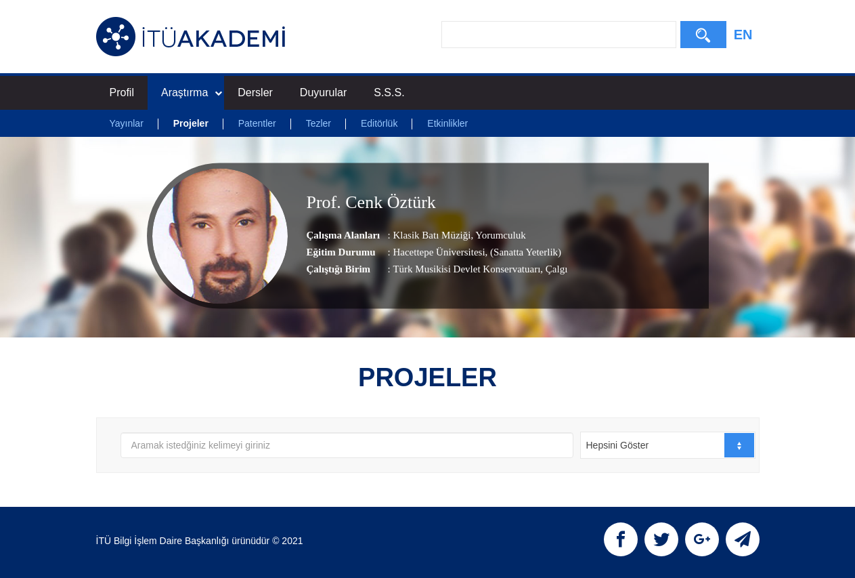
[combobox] (667, 445)
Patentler (257, 123)
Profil (122, 92)
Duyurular (323, 92)
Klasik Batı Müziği (431, 235)
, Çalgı (553, 269)
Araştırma (191, 92)
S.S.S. (389, 92)
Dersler (255, 92)
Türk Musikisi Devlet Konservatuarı (466, 269)
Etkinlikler (447, 123)
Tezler (318, 123)
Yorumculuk (499, 235)
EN (743, 34)
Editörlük (379, 123)
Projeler (191, 123)
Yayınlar (127, 123)
